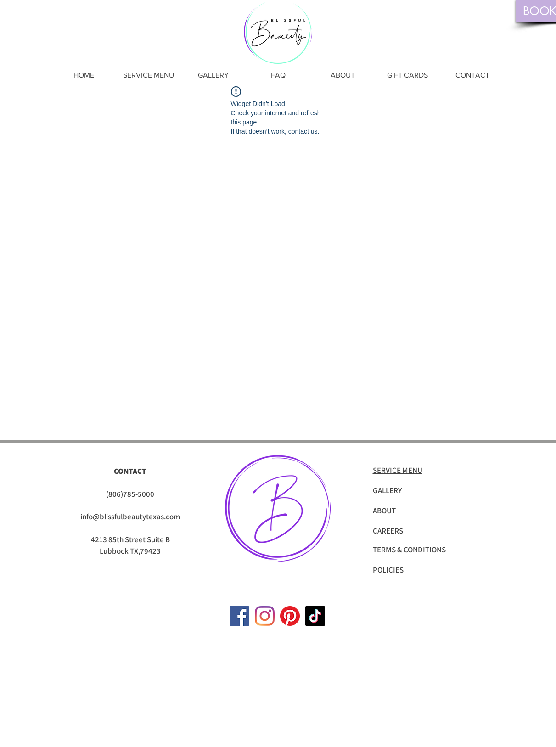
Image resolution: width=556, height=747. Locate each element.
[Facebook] (239, 616)
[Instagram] (265, 616)
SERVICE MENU (397, 470)
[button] (148, 75)
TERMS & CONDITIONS (409, 550)
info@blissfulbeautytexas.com (130, 516)
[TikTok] (315, 616)
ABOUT (385, 510)
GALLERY (387, 490)
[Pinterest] (290, 616)
